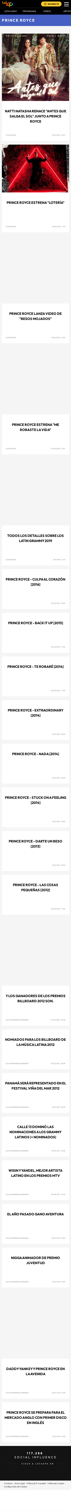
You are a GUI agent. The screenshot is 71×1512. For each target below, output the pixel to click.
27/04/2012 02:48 (58, 1020)
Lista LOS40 (10, 11)
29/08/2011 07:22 (58, 1194)
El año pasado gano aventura (35, 1214)
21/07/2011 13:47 (58, 1282)
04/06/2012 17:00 (58, 909)
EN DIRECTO (53, 4)
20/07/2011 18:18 (58, 1393)
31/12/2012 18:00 (58, 865)
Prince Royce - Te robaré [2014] (35, 666)
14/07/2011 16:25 (58, 1436)
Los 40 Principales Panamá (17, 1020)
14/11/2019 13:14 (59, 560)
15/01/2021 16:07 (58, 135)
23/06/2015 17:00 (58, 647)
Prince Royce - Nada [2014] (35, 754)
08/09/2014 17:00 (58, 690)
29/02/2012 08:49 (58, 1063)
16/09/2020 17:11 (58, 226)
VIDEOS (47, 11)
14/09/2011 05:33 (58, 1151)
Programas (29, 11)
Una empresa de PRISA (35, 1498)
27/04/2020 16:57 (58, 449)
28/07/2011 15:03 (58, 1238)
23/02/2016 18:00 (58, 603)
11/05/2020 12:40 (58, 337)
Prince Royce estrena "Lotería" (35, 202)
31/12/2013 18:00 (58, 734)
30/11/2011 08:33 (58, 1107)
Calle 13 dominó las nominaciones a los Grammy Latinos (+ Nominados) (35, 1132)
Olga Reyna (11, 135)
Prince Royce (18, 20)
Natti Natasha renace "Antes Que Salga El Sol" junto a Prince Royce (35, 116)
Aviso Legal (19, 1483)
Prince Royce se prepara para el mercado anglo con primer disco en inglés (36, 1417)
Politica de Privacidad (36, 1483)
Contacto (8, 1483)
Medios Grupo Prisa (35, 1507)
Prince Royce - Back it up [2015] (35, 623)
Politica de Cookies (56, 1483)
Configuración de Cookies (15, 1486)
